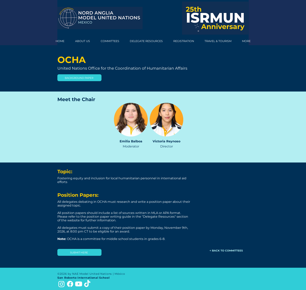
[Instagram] (61, 284)
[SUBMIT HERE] (79, 252)
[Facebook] (70, 284)
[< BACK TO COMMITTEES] (227, 250)
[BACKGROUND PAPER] (79, 77)
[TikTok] (87, 284)
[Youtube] (79, 284)
